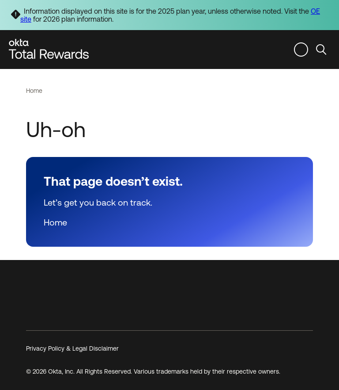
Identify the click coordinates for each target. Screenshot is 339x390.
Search (321, 49)
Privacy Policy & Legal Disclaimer (72, 348)
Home (34, 90)
